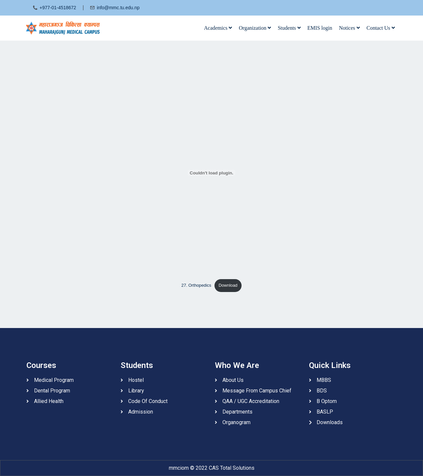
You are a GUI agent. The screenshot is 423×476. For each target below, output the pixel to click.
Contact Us (380, 28)
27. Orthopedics (196, 285)
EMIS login (319, 28)
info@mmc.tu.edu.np (118, 7)
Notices (349, 28)
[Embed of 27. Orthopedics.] (211, 173)
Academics (218, 28)
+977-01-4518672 (57, 7)
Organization (255, 28)
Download (228, 285)
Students (289, 28)
